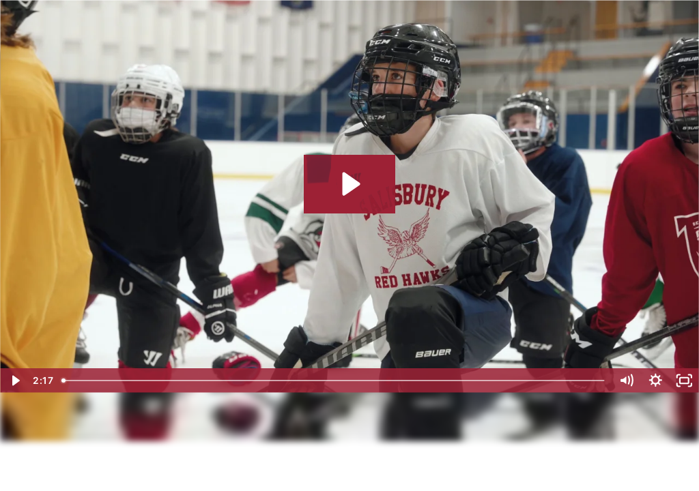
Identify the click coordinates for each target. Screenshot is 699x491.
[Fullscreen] (684, 380)
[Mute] (626, 380)
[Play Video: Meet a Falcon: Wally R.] (349, 184)
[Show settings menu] (655, 380)
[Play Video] (14, 380)
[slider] (334, 380)
